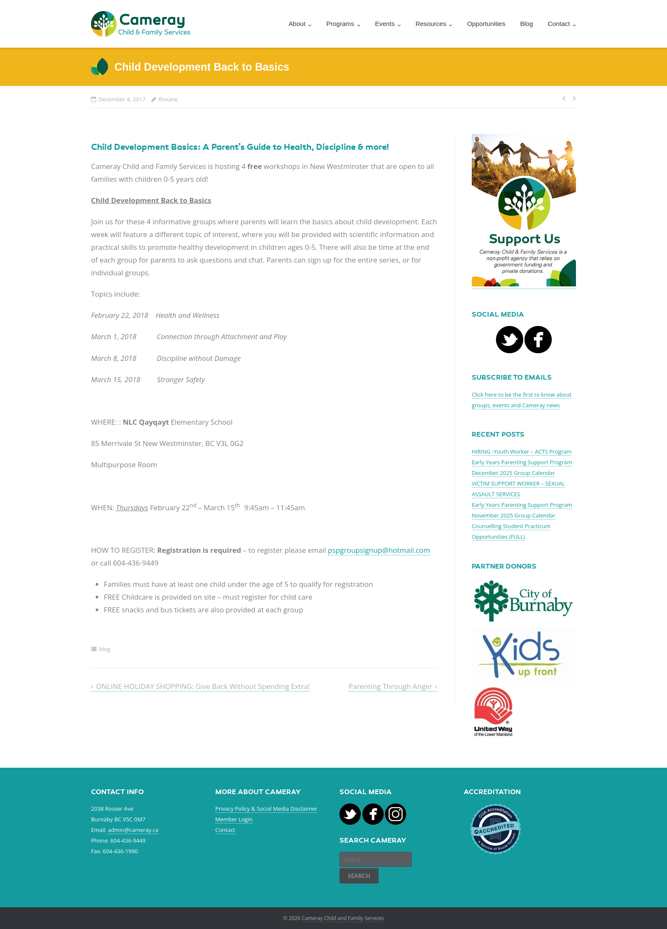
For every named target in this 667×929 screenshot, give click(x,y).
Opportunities (486, 23)
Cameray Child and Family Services (343, 918)
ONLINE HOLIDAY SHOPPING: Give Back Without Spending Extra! (203, 686)
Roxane (168, 99)
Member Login (234, 819)
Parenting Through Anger (390, 686)
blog (104, 649)
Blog (526, 23)
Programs (340, 23)
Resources (431, 23)
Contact (225, 830)
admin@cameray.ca (133, 830)
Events (385, 23)
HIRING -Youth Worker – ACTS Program (522, 451)
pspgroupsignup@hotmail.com (379, 550)
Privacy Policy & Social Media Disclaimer (266, 808)
